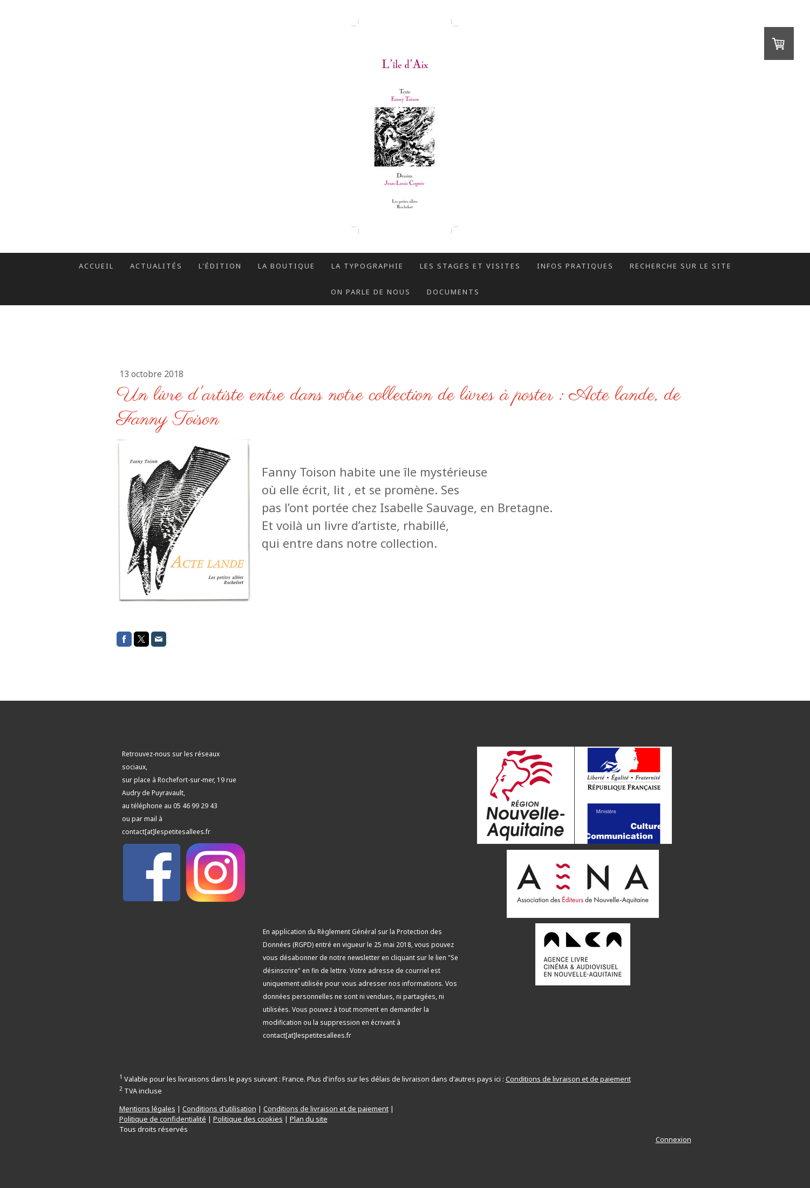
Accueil (96, 266)
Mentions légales (147, 1108)
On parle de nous (371, 292)
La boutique (286, 266)
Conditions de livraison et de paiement (568, 1079)
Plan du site (309, 1119)
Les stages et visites (470, 266)
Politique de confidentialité (162, 1119)
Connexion (673, 1139)
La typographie (367, 266)
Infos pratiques (575, 266)
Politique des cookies (248, 1119)
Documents (453, 292)
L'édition (220, 266)
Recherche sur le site (681, 266)
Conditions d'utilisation (219, 1108)
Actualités (156, 266)
